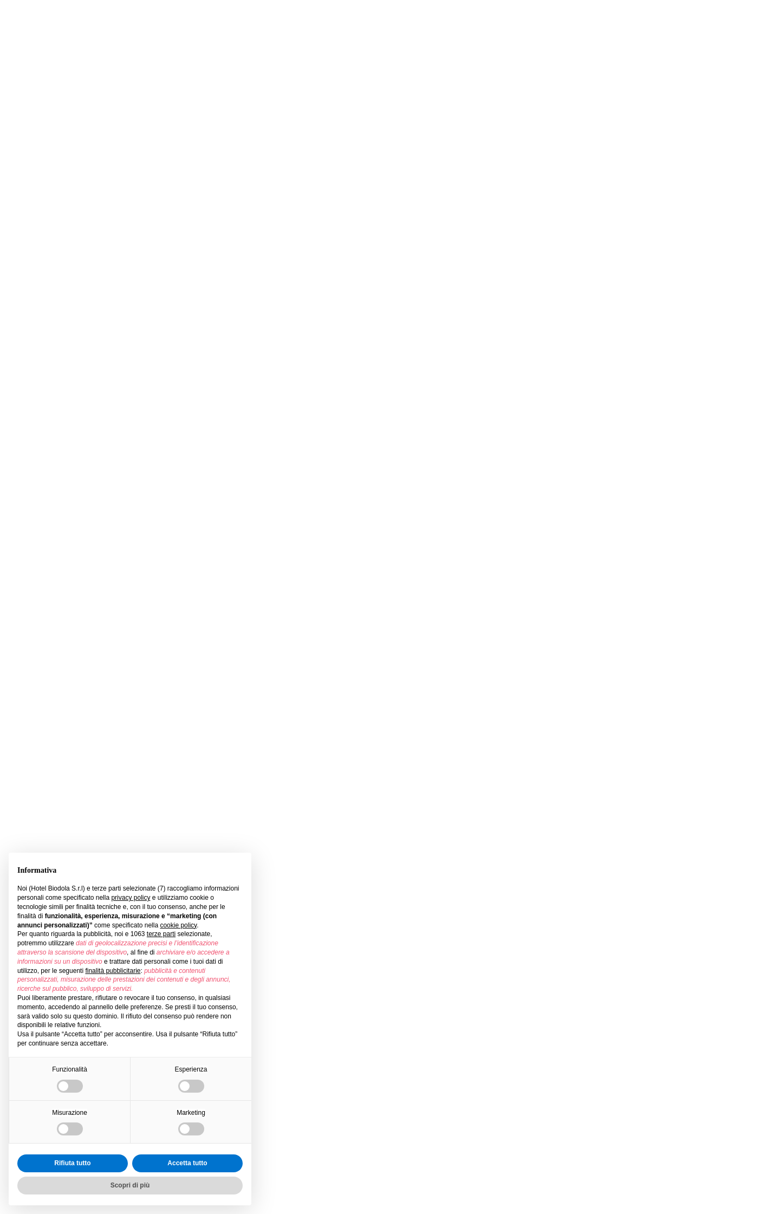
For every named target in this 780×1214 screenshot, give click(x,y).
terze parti (161, 934)
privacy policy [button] (130, 897)
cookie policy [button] (178, 925)
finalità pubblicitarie (112, 971)
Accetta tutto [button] (187, 1163)
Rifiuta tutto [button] (72, 1163)
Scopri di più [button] (130, 1185)
